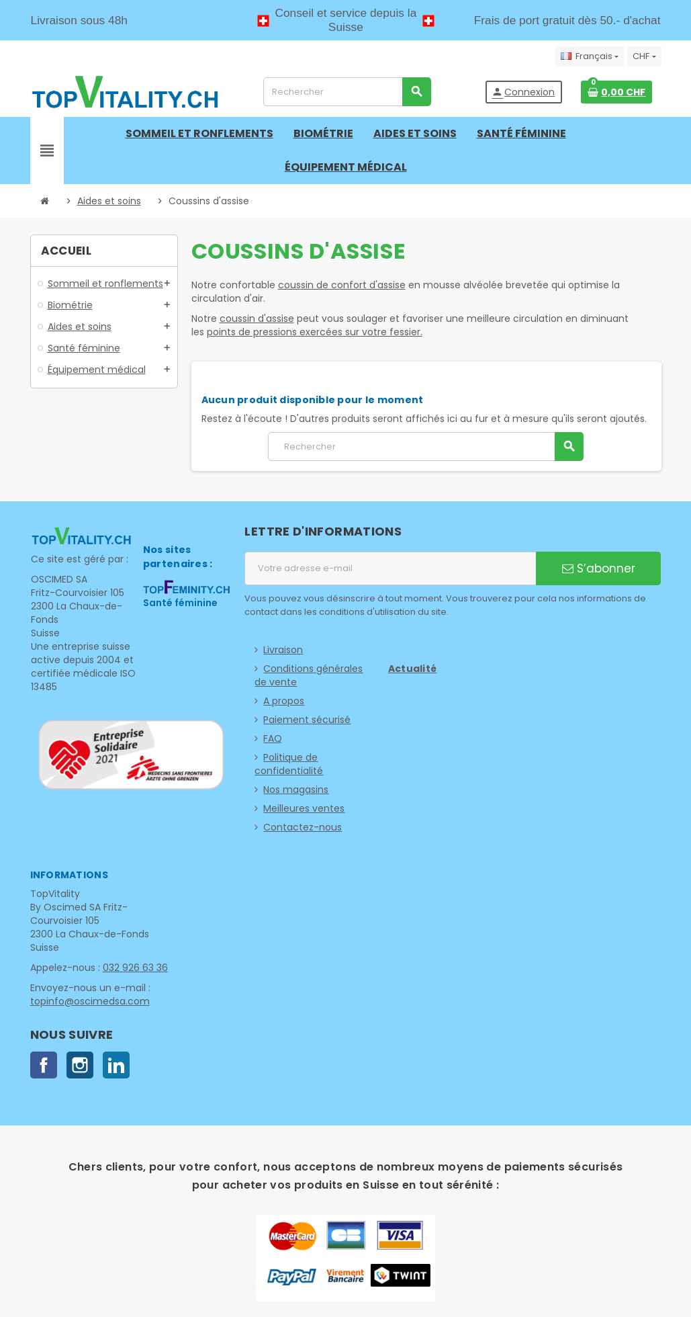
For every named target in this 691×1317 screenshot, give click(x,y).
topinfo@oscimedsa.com (90, 1001)
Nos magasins (295, 789)
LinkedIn (116, 1065)
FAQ (272, 738)
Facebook (43, 1065)
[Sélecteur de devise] (644, 56)
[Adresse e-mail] (390, 568)
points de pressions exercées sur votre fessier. (314, 332)
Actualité (412, 668)
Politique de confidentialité (289, 764)
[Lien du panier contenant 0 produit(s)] (616, 92)
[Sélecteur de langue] (589, 56)
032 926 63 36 (135, 967)
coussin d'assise (257, 318)
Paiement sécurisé (307, 719)
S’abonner (598, 568)
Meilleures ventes (303, 808)
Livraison (283, 649)
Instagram (79, 1065)
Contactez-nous (302, 827)
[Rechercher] (346, 91)
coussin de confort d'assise (342, 285)
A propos (283, 701)
